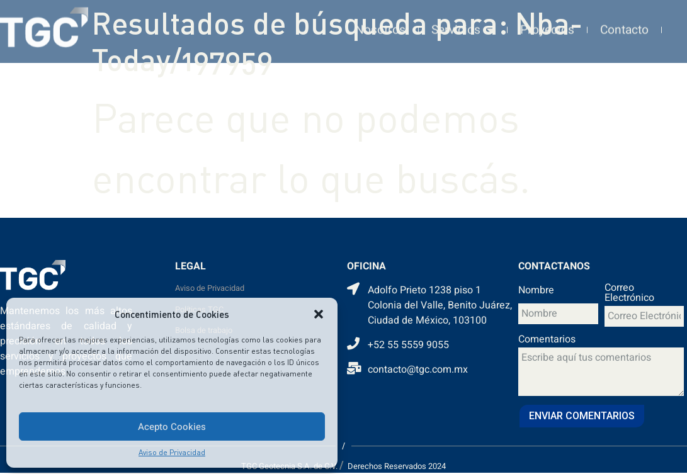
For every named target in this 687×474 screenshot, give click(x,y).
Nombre (536, 291)
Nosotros (380, 26)
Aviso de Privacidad (172, 452)
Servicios (462, 25)
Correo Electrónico (629, 294)
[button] (318, 314)
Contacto (624, 26)
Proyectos (547, 26)
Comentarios (547, 340)
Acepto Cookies (172, 427)
